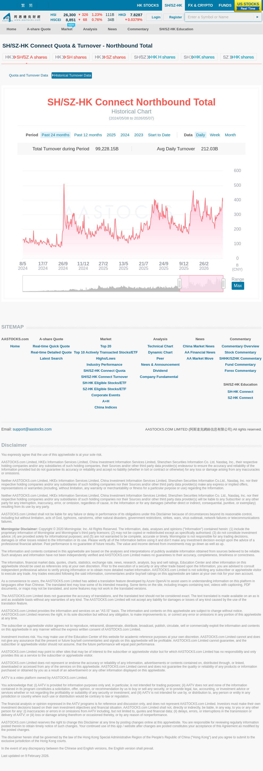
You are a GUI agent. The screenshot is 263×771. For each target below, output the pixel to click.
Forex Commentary (240, 371)
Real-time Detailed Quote (51, 352)
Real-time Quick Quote (51, 346)
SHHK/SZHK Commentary (240, 358)
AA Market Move (200, 358)
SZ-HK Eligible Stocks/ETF (106, 389)
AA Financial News (200, 352)
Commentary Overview (240, 346)
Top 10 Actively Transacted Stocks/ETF (106, 352)
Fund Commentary (240, 365)
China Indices (106, 407)
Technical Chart (160, 346)
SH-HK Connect (240, 392)
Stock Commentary (240, 352)
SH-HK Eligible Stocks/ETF (106, 383)
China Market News (200, 346)
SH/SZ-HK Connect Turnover (105, 377)
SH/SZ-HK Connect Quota (105, 371)
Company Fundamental (160, 377)
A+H (105, 401)
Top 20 (105, 346)
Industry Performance (106, 365)
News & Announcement (160, 365)
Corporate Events (105, 395)
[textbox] (223, 17)
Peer (160, 358)
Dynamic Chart (160, 352)
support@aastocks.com (32, 429)
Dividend (160, 371)
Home (15, 346)
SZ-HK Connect (240, 398)
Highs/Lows (106, 358)
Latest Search (51, 358)
